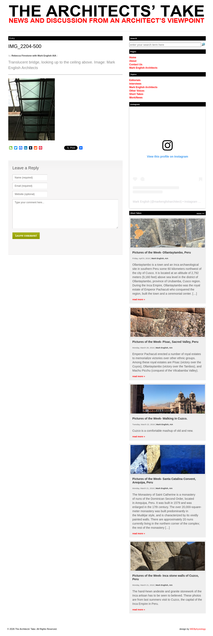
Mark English (141, 201)
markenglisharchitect (167, 201)
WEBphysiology (198, 629)
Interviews (135, 83)
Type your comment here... (65, 214)
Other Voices (136, 90)
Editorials (135, 80)
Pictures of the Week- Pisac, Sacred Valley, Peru (165, 341)
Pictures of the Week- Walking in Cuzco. (159, 418)
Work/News (135, 97)
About (132, 61)
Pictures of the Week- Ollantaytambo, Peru (161, 252)
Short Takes (136, 94)
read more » (138, 299)
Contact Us (135, 64)
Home (132, 57)
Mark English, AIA (159, 258)
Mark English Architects (143, 67)
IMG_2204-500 (24, 46)
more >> (200, 213)
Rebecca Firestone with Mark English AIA (34, 55)
